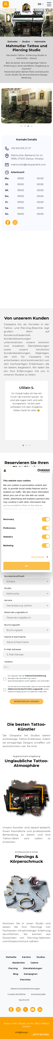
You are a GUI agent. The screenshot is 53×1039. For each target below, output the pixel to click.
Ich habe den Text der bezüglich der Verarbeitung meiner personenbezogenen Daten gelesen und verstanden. (29, 678)
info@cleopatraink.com (26, 1032)
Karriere (26, 957)
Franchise (25, 979)
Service (8, 600)
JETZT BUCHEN (40, 1034)
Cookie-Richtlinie (16, 994)
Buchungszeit (12, 624)
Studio (7, 588)
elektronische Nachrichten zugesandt (25, 689)
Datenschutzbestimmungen (25, 988)
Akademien (18, 962)
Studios (26, 41)
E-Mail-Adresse (12, 649)
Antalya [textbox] (11, 581)
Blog (15, 974)
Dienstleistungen (32, 968)
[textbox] (27, 606)
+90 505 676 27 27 (21, 148)
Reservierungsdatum (16, 612)
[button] (21, 126)
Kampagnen (30, 974)
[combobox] (26, 581)
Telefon (8, 661)
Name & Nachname (15, 636)
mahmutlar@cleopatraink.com (28, 164)
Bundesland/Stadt (14, 576)
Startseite (12, 41)
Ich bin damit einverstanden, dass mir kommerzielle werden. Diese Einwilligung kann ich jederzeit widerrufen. (29, 689)
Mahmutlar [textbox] (13, 593)
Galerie (34, 962)
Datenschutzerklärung (35, 676)
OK (26, 566)
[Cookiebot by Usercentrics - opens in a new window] (38, 470)
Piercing (13, 968)
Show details (37, 557)
